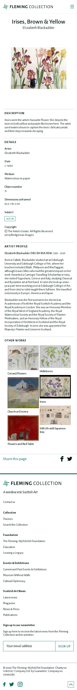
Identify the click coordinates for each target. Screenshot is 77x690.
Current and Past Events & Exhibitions (25, 569)
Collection (9, 512)
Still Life (10, 218)
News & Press (11, 609)
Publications (10, 614)
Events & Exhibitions (16, 563)
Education (9, 547)
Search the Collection (15, 524)
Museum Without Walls (16, 575)
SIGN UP (64, 646)
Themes (8, 519)
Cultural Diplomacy (14, 581)
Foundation (10, 535)
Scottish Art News (14, 591)
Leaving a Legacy (13, 552)
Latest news (10, 597)
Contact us (9, 502)
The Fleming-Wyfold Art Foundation (24, 541)
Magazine (9, 603)
